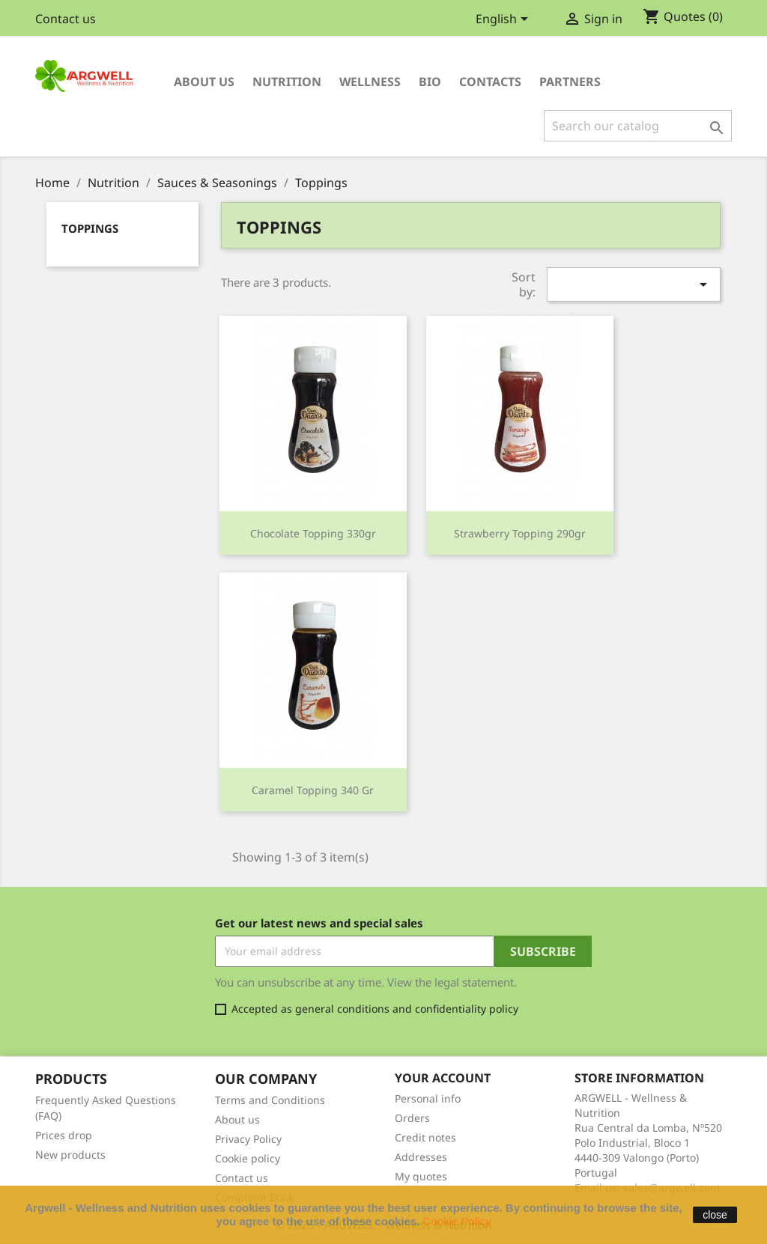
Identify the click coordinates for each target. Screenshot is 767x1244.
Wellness (370, 81)
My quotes (421, 1176)
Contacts (490, 81)
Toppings (89, 228)
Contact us (65, 18)
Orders (412, 1118)
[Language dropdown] (504, 20)
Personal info (428, 1098)
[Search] (638, 125)
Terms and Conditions (270, 1100)
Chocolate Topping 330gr (313, 533)
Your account (443, 1078)
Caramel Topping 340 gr (313, 790)
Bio (430, 81)
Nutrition (286, 81)
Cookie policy (247, 1158)
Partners (570, 81)
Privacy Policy (248, 1139)
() (683, 17)
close (715, 1215)
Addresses (421, 1157)
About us (204, 81)
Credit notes (425, 1137)
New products (70, 1154)
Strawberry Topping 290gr (520, 533)
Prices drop (63, 1135)
